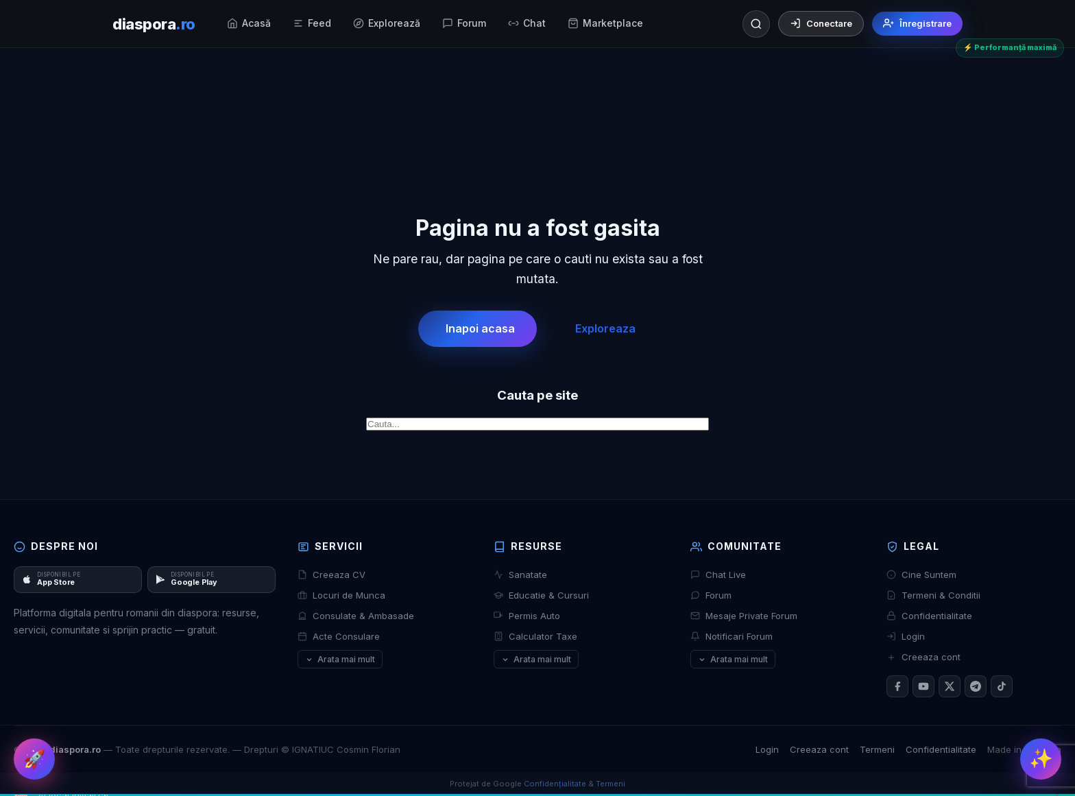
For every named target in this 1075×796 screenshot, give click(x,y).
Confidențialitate (555, 783)
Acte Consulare (339, 636)
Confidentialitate (929, 615)
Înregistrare (917, 23)
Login (905, 636)
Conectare (821, 23)
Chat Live (718, 574)
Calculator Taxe (535, 636)
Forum (711, 595)
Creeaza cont (923, 656)
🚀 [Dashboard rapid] (34, 758)
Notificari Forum (731, 636)
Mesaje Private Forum (743, 615)
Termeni (877, 749)
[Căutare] (756, 24)
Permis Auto (527, 615)
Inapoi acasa (480, 328)
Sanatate (520, 574)
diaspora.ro (75, 749)
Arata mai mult (340, 659)
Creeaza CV (331, 574)
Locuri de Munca (341, 595)
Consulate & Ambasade (356, 615)
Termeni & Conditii (933, 595)
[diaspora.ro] (153, 24)
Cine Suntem (921, 574)
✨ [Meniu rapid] (1041, 758)
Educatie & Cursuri (541, 595)
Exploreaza (605, 328)
